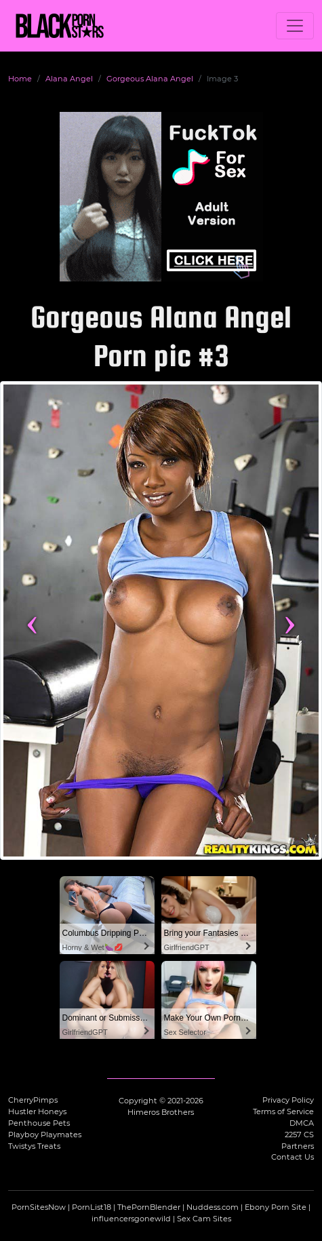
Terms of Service (283, 1111)
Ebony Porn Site (275, 1207)
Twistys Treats (34, 1146)
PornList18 (91, 1207)
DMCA (301, 1123)
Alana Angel (69, 78)
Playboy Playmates (44, 1134)
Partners (297, 1146)
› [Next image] (290, 620)
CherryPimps (33, 1100)
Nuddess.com (212, 1207)
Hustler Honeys (37, 1111)
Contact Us (292, 1157)
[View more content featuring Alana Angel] (161, 620)
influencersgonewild (131, 1218)
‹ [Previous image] (32, 620)
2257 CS (299, 1134)
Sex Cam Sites (204, 1218)
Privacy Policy (288, 1100)
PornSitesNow (39, 1207)
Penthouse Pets (39, 1123)
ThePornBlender (148, 1207)
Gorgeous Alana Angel (149, 78)
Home (20, 78)
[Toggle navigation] (295, 25)
